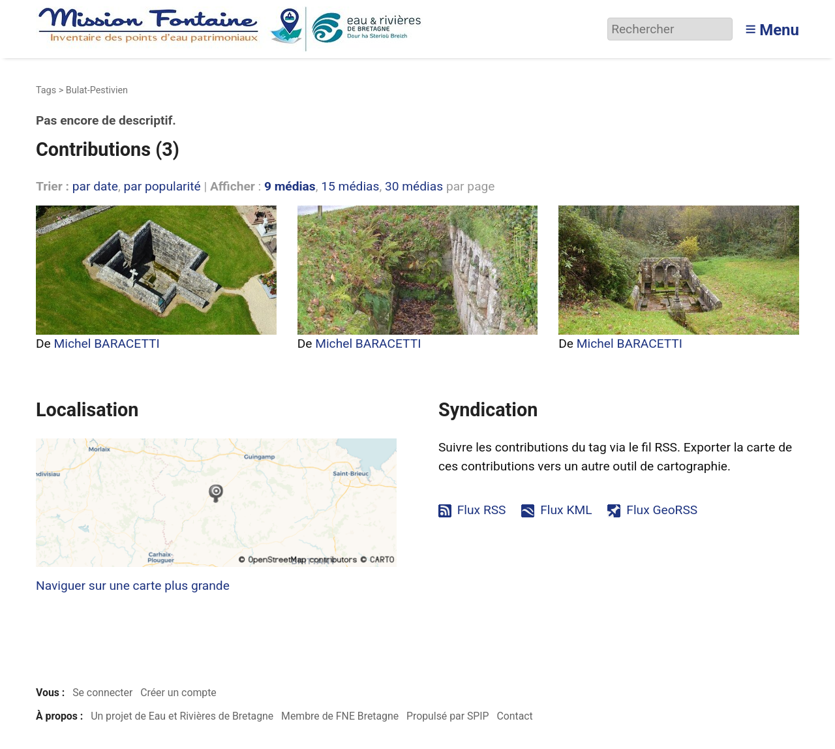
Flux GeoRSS (661, 509)
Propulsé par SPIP (447, 716)
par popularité (161, 186)
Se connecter (102, 692)
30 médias (414, 186)
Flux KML (566, 509)
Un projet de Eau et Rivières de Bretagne (182, 716)
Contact (514, 716)
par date (95, 186)
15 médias (350, 186)
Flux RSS (481, 509)
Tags (46, 90)
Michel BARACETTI (107, 343)
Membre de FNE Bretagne (340, 716)
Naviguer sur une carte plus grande (133, 585)
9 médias (290, 186)
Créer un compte (178, 692)
